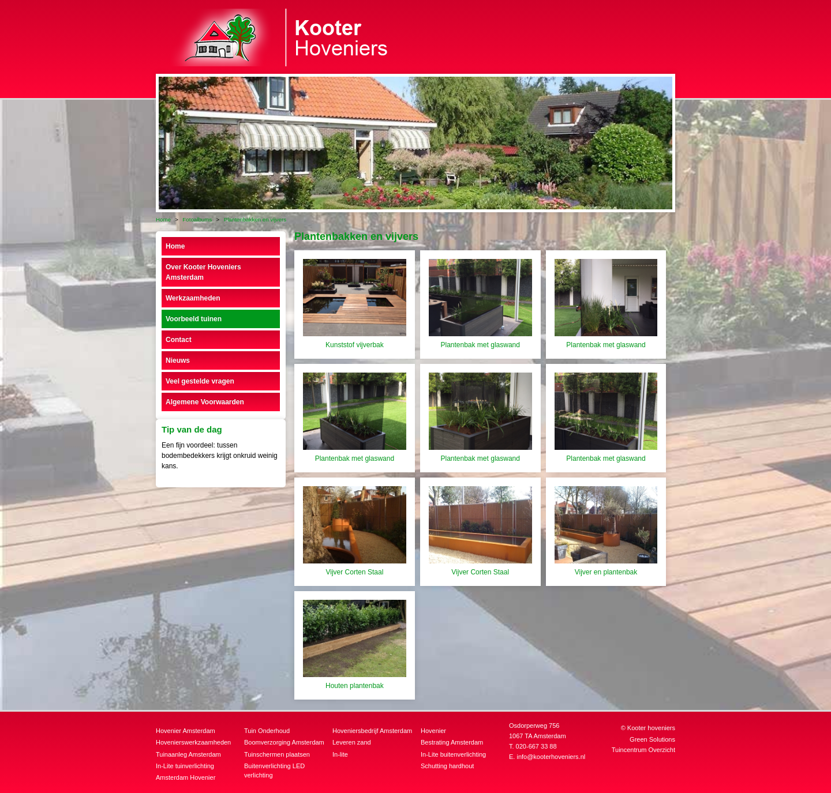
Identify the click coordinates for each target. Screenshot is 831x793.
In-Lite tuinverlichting (185, 765)
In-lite (340, 754)
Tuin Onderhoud (267, 730)
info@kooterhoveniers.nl (550, 756)
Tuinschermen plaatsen (277, 754)
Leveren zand (351, 742)
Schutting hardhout (447, 765)
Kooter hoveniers (651, 727)
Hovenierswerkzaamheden (193, 742)
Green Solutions (652, 739)
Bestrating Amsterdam (452, 742)
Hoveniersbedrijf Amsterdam (372, 730)
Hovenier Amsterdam (185, 730)
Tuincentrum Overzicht (643, 749)
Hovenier (433, 730)
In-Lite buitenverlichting (453, 754)
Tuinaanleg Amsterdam (188, 754)
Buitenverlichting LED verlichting (274, 770)
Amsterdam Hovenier (185, 777)
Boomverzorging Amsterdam (284, 742)
